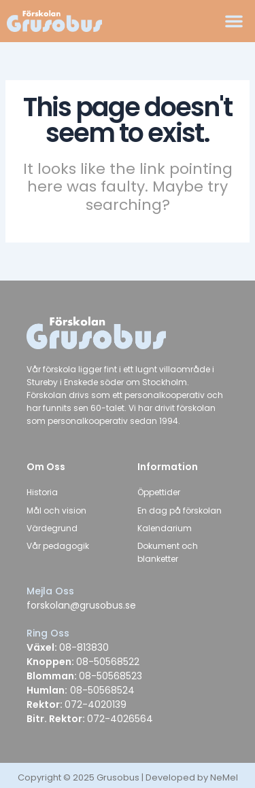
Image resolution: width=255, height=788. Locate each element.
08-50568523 (110, 676)
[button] (234, 21)
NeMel (224, 777)
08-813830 (84, 647)
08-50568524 (101, 690)
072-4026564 (120, 719)
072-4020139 (95, 704)
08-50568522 (107, 661)
